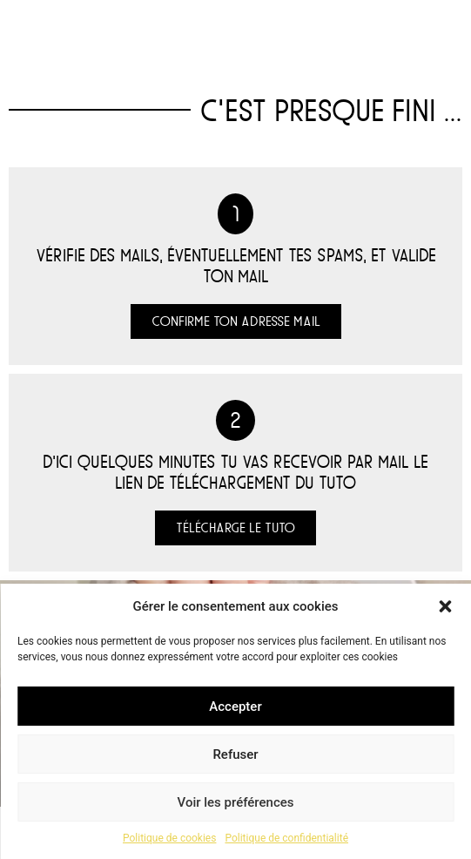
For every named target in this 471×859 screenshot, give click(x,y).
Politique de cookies (169, 838)
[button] (445, 606)
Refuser (235, 754)
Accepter (235, 706)
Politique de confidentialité (286, 838)
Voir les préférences (236, 802)
